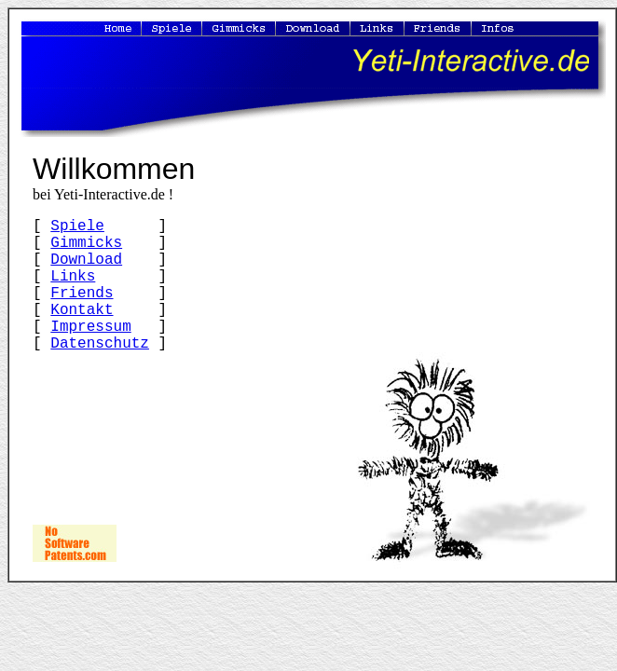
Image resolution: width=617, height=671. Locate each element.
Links (72, 276)
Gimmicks (86, 243)
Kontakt (81, 310)
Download (86, 260)
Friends (81, 293)
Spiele (77, 226)
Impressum (90, 327)
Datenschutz (99, 344)
